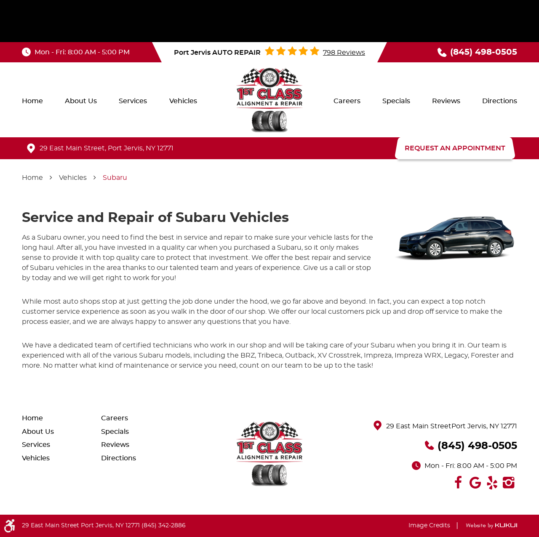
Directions (499, 101)
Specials (396, 101)
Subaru (115, 177)
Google (475, 482)
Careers (347, 101)
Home (32, 101)
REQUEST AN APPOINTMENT (455, 148)
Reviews (446, 101)
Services (133, 101)
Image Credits (429, 526)
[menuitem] (32, 101)
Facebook (458, 482)
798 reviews (344, 52)
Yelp (491, 482)
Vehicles (183, 101)
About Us (81, 101)
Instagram (508, 482)
